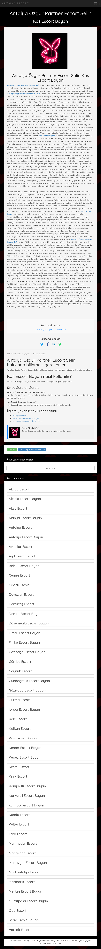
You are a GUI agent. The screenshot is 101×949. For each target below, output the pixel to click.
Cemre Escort (19, 575)
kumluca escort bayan (26, 805)
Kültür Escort (19, 824)
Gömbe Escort (20, 661)
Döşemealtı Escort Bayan (29, 623)
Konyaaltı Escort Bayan (27, 786)
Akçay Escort (19, 489)
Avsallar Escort (20, 547)
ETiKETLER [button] (12, 450)
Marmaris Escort (22, 882)
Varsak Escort (20, 930)
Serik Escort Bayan (24, 920)
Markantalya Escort (24, 872)
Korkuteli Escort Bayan (27, 795)
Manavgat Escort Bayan (28, 863)
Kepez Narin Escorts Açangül (26, 418)
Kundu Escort (19, 815)
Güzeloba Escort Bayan (27, 690)
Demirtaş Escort (21, 604)
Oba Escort (17, 910)
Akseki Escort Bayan (25, 499)
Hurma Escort (20, 700)
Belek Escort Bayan (24, 566)
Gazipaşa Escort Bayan (27, 652)
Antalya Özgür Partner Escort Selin (23, 85)
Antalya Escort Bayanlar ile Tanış (27, 421)
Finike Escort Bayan (24, 642)
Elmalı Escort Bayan (24, 633)
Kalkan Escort (20, 728)
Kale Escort (18, 719)
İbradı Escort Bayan (24, 709)
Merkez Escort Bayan (25, 891)
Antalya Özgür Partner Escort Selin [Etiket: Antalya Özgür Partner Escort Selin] (32, 450)
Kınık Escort (18, 776)
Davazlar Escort (21, 594)
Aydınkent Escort (22, 556)
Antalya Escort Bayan (26, 537)
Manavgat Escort (22, 853)
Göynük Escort (20, 671)
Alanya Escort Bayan (25, 518)
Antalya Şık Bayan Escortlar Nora (50, 329)
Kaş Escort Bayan (46, 135)
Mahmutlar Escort (23, 843)
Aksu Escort (18, 508)
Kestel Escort (19, 767)
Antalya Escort (15, 3)
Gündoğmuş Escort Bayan (29, 681)
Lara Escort (18, 834)
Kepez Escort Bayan (25, 757)
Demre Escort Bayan (25, 614)
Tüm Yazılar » (50, 468)
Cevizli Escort (19, 585)
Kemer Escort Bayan (25, 748)
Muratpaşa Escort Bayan (28, 901)
